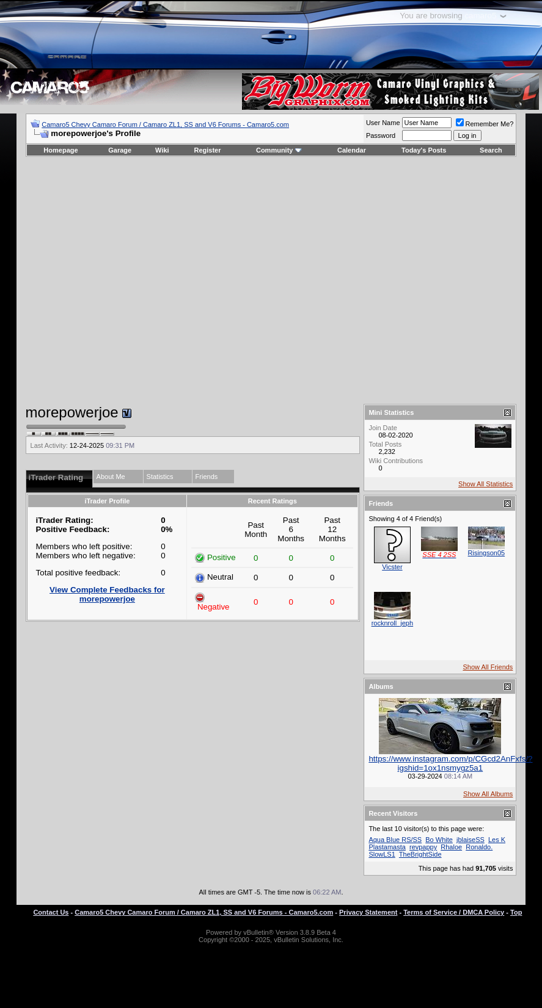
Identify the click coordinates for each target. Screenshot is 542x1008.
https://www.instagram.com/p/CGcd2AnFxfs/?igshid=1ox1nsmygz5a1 (450, 763)
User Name (383, 122)
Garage (119, 150)
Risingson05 (486, 552)
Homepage (60, 150)
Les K (496, 839)
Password (380, 135)
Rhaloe (451, 847)
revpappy (423, 847)
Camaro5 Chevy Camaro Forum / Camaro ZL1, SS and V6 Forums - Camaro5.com (165, 124)
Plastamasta (387, 847)
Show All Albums (488, 793)
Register (207, 150)
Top (516, 912)
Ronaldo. (479, 847)
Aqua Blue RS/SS (395, 839)
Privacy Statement (368, 912)
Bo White (439, 839)
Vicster (392, 567)
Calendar (351, 150)
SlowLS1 (381, 854)
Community (279, 150)
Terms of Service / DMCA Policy (453, 912)
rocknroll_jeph (392, 623)
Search (491, 150)
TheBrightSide (420, 854)
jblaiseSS (470, 839)
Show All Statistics (485, 484)
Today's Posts (423, 150)
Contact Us (50, 912)
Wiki (162, 150)
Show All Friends (488, 667)
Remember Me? (485, 124)
